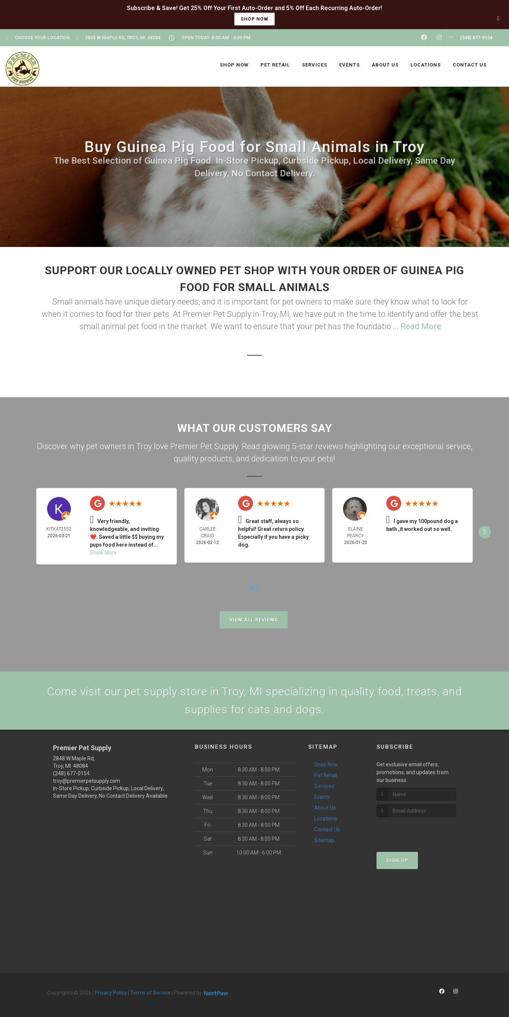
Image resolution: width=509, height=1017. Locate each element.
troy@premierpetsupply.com (86, 781)
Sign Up (397, 860)
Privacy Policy (111, 993)
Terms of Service (150, 993)
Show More (103, 553)
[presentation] (416, 831)
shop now (254, 19)
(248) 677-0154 (71, 773)
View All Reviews (253, 619)
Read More (420, 326)
